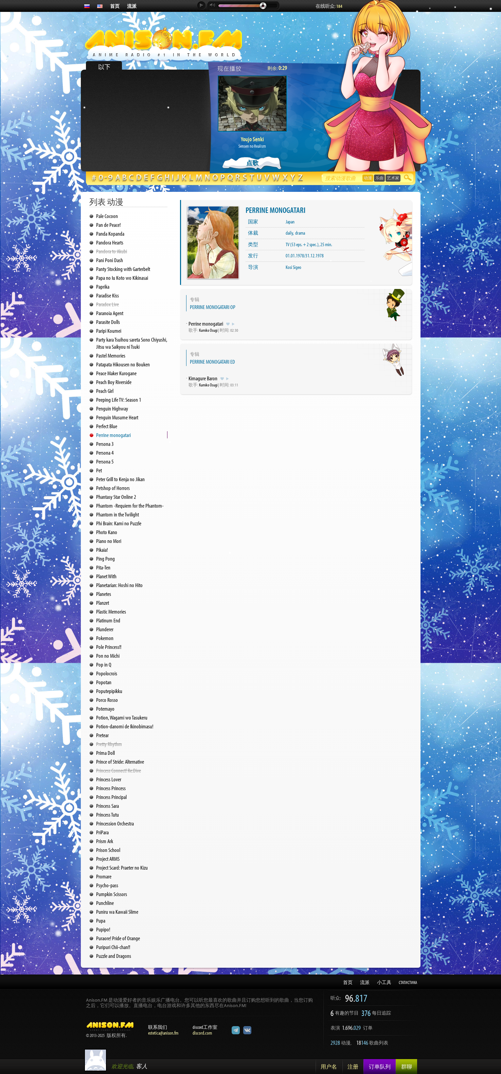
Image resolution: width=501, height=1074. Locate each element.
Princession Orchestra (115, 823)
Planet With (106, 576)
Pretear (102, 735)
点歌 (252, 163)
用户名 (329, 1066)
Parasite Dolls (108, 321)
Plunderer (104, 629)
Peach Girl (104, 390)
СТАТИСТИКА (408, 982)
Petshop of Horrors (113, 487)
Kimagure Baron (203, 378)
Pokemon (104, 637)
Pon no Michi (108, 655)
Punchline (105, 902)
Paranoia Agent (109, 312)
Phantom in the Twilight (117, 514)
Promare (103, 876)
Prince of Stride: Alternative (120, 761)
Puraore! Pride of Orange (118, 938)
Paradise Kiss (107, 295)
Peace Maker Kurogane (116, 373)
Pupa (100, 920)
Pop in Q (103, 664)
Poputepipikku (109, 690)
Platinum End (108, 620)
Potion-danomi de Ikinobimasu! (124, 726)
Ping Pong (105, 558)
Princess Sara (107, 805)
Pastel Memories (110, 355)
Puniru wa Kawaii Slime (117, 911)
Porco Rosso (107, 699)
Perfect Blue (106, 426)
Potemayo (105, 708)
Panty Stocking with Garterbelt (123, 268)
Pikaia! (102, 549)
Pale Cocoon (107, 215)
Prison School (108, 849)
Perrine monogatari (113, 434)
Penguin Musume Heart (117, 417)
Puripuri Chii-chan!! (113, 946)
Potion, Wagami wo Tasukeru (121, 717)
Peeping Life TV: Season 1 (118, 399)
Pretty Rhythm (109, 743)
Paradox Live (107, 304)
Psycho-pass (107, 885)
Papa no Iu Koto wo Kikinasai (122, 277)
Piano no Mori (108, 540)
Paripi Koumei (108, 330)
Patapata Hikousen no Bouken (123, 364)
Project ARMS (108, 858)
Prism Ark (104, 840)
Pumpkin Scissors (111, 893)
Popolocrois (106, 673)
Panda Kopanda (110, 233)
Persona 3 (105, 443)
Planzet (102, 602)
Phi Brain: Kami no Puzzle (118, 523)
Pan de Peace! (108, 224)
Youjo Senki (252, 139)
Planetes (103, 593)
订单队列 (380, 1066)
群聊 (406, 1066)
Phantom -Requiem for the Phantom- (130, 505)
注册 (352, 1066)
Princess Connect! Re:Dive (118, 770)
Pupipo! (103, 929)
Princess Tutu (107, 814)
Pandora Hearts (109, 242)
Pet (99, 470)
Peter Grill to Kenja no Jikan (120, 479)
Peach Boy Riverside (113, 381)
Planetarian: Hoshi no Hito (119, 584)
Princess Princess (111, 787)
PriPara (102, 832)
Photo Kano (106, 531)
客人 (141, 1066)
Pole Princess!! (108, 646)
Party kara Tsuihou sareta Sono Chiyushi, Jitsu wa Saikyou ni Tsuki (131, 343)
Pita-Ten (103, 567)
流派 (132, 6)
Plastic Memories (111, 611)
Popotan (103, 682)
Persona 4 (105, 452)
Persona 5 (105, 461)
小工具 (384, 982)
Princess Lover (108, 779)
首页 (115, 6)
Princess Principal (111, 796)
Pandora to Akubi (111, 251)
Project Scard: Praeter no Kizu (122, 867)
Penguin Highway (112, 408)
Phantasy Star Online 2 (116, 496)
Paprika (102, 286)
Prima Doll (105, 752)
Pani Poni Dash (109, 259)
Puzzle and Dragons (113, 955)
